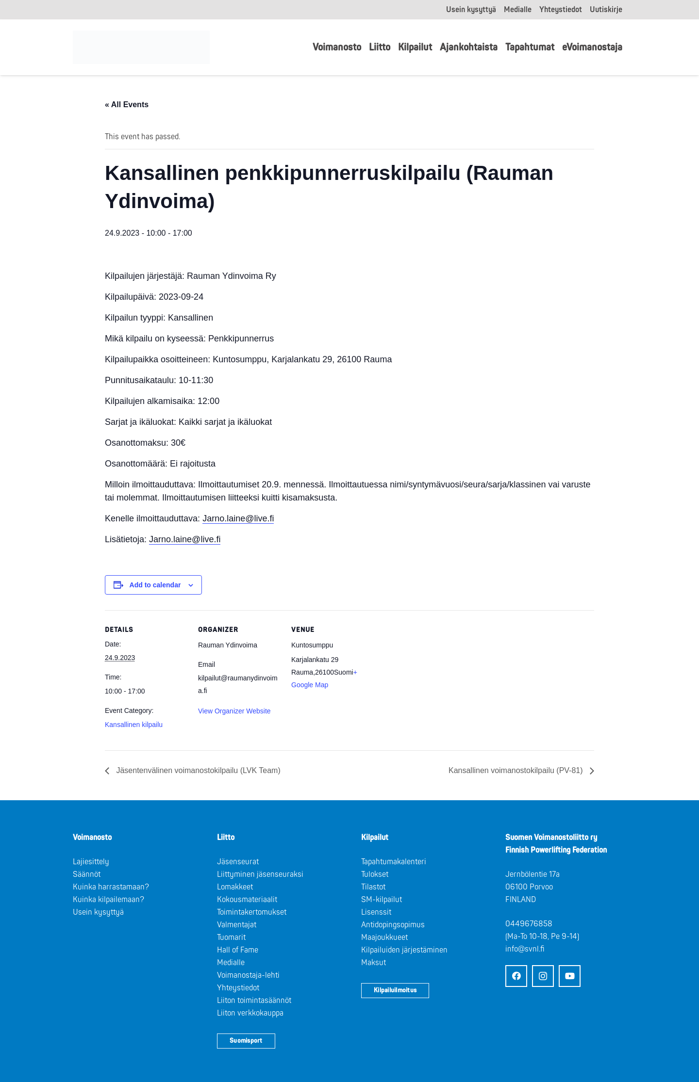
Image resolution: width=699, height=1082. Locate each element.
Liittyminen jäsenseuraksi (260, 874)
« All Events (127, 104)
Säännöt (86, 874)
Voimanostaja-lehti (248, 975)
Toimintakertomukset (251, 912)
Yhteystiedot (238, 988)
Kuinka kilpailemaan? (108, 899)
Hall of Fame (237, 950)
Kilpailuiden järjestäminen (404, 950)
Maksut (373, 963)
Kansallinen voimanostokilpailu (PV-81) (517, 770)
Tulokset (374, 874)
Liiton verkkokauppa (250, 1013)
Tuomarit (231, 937)
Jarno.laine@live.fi (238, 518)
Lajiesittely (91, 862)
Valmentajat (236, 925)
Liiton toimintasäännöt (254, 1000)
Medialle (231, 963)
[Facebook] (516, 976)
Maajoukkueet (384, 937)
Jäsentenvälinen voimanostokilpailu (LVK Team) (197, 770)
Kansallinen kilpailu (134, 724)
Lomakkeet (235, 887)
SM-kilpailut (381, 899)
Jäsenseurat (238, 862)
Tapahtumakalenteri (393, 862)
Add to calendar (155, 585)
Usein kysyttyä (98, 912)
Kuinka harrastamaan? (111, 887)
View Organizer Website (234, 711)
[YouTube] (570, 976)
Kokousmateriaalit (247, 899)
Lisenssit (376, 912)
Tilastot (373, 887)
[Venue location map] (435, 677)
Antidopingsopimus (393, 925)
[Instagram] (543, 976)
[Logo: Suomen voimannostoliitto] (141, 48)
